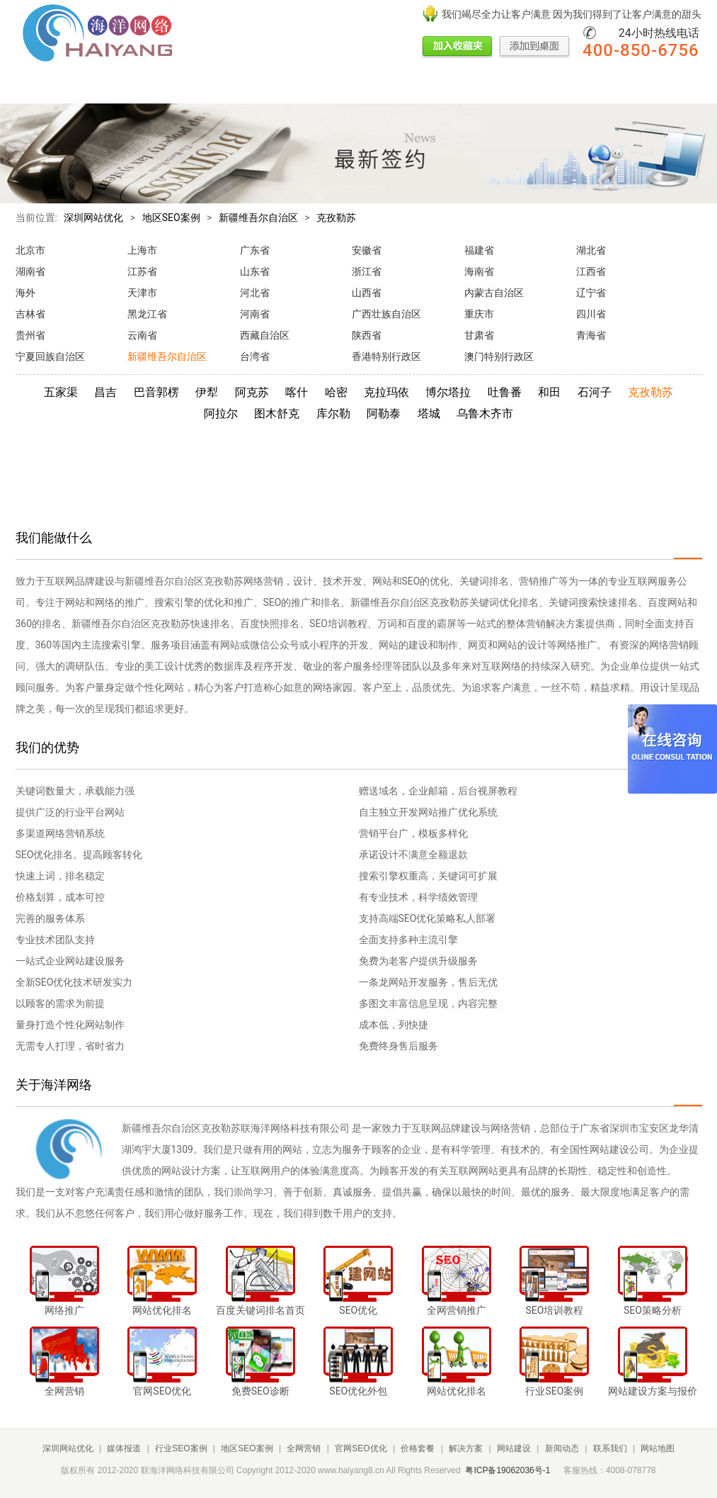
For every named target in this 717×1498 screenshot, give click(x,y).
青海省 (591, 335)
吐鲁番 (505, 392)
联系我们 (571, 87)
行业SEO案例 (141, 87)
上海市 (142, 250)
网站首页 (35, 87)
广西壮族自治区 (386, 314)
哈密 (336, 392)
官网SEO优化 (321, 87)
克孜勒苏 (336, 217)
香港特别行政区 (386, 356)
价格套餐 (378, 87)
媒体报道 (83, 87)
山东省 (255, 271)
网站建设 (475, 87)
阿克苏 (252, 392)
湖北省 (591, 250)
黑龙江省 (147, 314)
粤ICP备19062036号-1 (507, 1470)
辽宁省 (591, 292)
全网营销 (264, 87)
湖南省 (30, 271)
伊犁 (206, 392)
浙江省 (367, 271)
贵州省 (30, 335)
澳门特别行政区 (499, 356)
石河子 (595, 392)
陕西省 (367, 335)
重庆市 (479, 314)
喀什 (296, 392)
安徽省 (367, 250)
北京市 (30, 250)
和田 (549, 392)
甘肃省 (479, 335)
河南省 (255, 314)
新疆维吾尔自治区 (258, 217)
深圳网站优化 (93, 217)
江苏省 (142, 271)
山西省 (367, 292)
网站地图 (658, 1448)
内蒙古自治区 (494, 292)
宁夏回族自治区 (50, 356)
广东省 (255, 250)
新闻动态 (523, 87)
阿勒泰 (384, 413)
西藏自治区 (264, 335)
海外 (25, 292)
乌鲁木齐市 (485, 413)
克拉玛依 (386, 392)
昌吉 (105, 392)
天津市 (142, 292)
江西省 (591, 271)
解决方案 (427, 87)
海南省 (479, 271)
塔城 (429, 413)
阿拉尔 (221, 413)
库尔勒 (333, 413)
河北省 (255, 292)
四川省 (591, 314)
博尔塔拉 (448, 392)
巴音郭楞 (156, 392)
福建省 (479, 250)
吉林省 (30, 314)
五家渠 (61, 392)
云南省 (142, 335)
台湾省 (255, 356)
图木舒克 (276, 413)
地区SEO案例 (207, 87)
